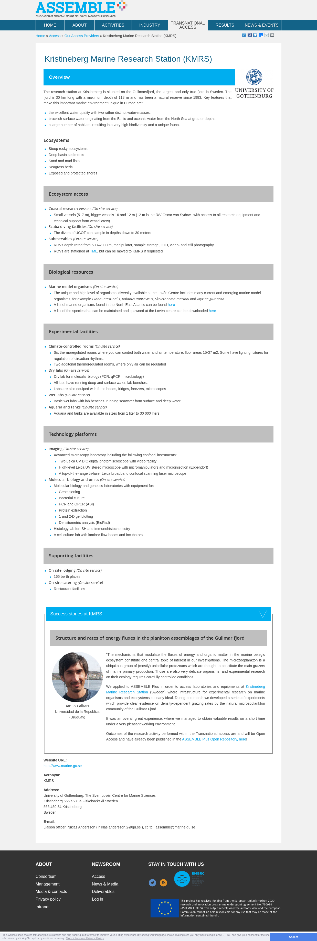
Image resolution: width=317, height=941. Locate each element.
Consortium (46, 876)
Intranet (42, 907)
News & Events (262, 25)
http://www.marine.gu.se (63, 766)
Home (50, 25)
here (171, 305)
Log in (97, 899)
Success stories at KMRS (76, 613)
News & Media (105, 884)
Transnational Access (188, 25)
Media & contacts (51, 891)
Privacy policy (48, 899)
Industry (149, 25)
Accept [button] (293, 936)
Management (47, 884)
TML (93, 251)
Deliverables (103, 891)
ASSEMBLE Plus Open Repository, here (214, 739)
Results (225, 25)
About (79, 25)
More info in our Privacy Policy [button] (85, 938)
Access (54, 36)
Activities (113, 25)
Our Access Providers (82, 36)
